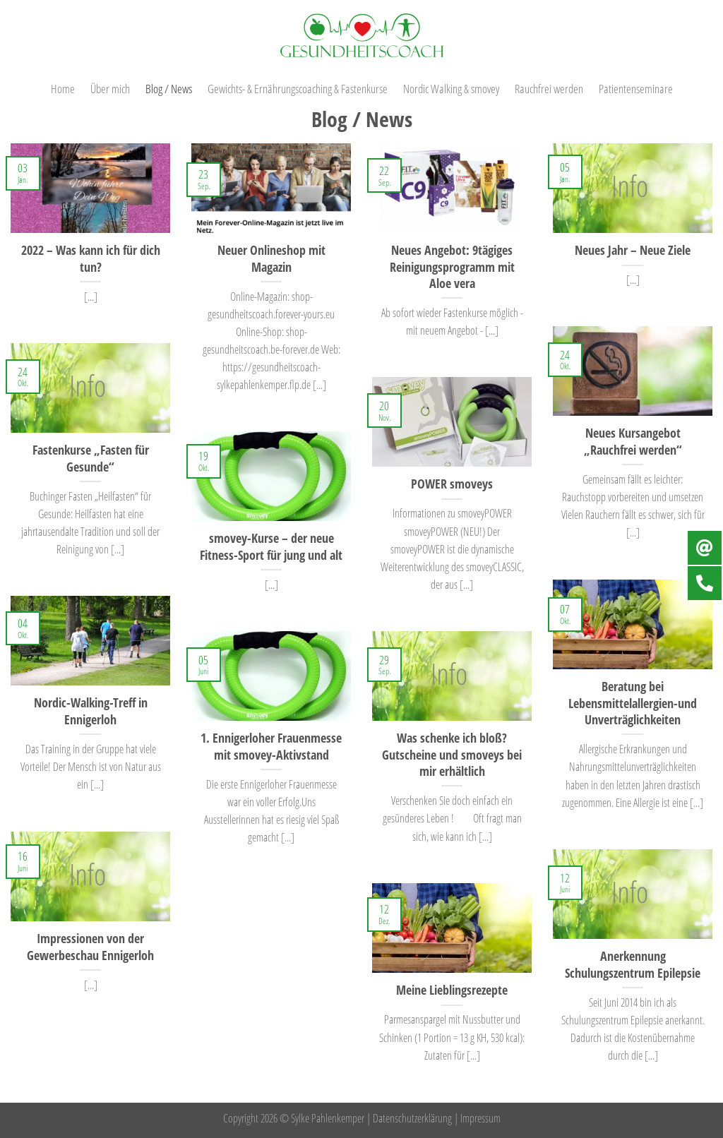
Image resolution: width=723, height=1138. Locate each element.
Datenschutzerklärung (412, 1118)
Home (63, 88)
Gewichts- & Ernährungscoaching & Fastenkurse (298, 88)
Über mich (110, 88)
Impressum (480, 1118)
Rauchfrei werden (549, 88)
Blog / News (168, 88)
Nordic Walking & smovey (451, 88)
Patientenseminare (636, 88)
